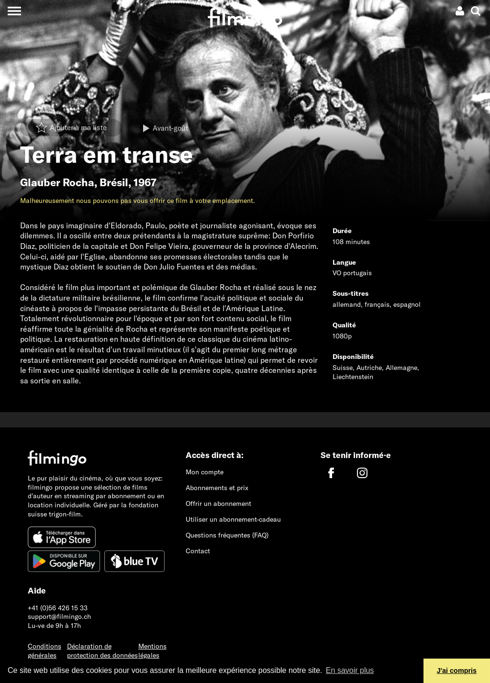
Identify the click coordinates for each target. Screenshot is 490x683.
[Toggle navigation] (14, 11)
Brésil (114, 182)
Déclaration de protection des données (102, 651)
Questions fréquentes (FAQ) (227, 535)
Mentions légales (152, 651)
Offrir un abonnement (218, 503)
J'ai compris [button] (457, 670)
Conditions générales (44, 651)
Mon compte (204, 472)
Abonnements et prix (217, 487)
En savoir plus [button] (350, 670)
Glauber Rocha (57, 182)
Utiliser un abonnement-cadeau (233, 519)
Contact (198, 551)
